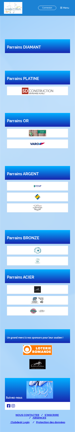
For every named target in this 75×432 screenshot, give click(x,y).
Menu (64, 8)
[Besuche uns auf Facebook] (8, 406)
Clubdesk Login (20, 422)
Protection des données (50, 422)
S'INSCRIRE (52, 414)
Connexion (47, 8)
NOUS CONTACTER (27, 414)
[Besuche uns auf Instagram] (13, 406)
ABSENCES (39, 417)
